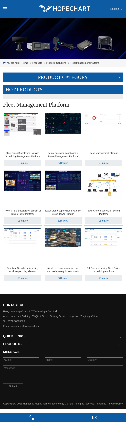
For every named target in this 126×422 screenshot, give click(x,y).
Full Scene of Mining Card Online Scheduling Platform (103, 270)
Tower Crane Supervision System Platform (103, 212)
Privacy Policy (115, 403)
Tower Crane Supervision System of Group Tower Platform (63, 212)
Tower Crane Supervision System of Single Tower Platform (22, 212)
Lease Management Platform (103, 153)
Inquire (23, 163)
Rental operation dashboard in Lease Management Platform (63, 155)
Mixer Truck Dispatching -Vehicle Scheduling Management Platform (22, 155)
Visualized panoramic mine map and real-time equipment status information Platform (63, 270)
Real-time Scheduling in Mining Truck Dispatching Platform (22, 270)
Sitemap (101, 403)
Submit (13, 386)
